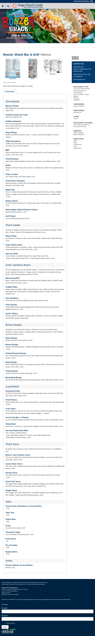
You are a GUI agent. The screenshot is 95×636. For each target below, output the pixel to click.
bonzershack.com (79, 79)
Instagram (77, 58)
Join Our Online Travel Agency (10, 591)
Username (5, 608)
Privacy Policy (43, 582)
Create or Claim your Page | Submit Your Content (15, 589)
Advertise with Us (6, 592)
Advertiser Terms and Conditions (10, 594)
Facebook (73, 58)
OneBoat (13, 599)
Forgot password (10, 623)
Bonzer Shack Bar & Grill (21, 54)
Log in (5, 627)
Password (5, 615)
